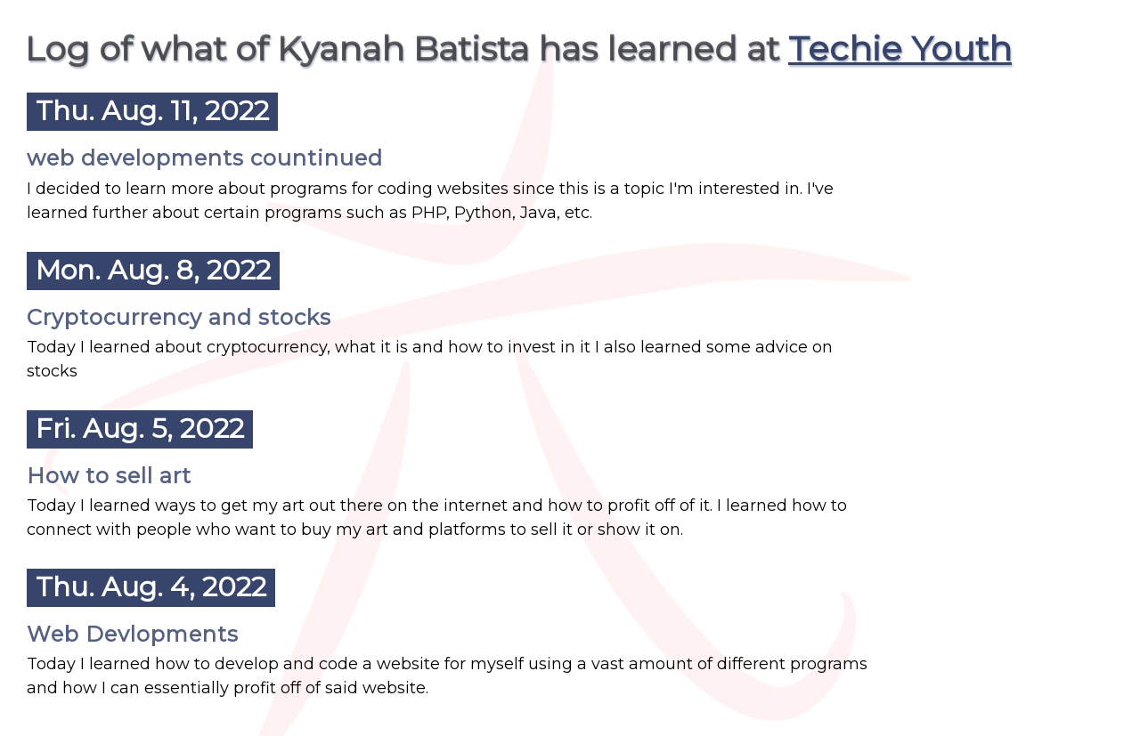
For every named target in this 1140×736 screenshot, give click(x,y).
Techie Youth (900, 48)
